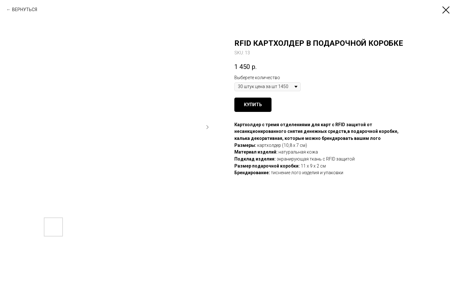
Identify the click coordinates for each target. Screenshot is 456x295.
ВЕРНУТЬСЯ (24, 9)
